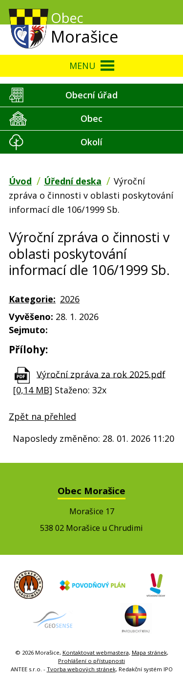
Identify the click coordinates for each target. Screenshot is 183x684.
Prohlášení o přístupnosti (91, 660)
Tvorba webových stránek (81, 669)
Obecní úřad (91, 95)
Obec (91, 118)
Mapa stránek (149, 652)
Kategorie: (32, 299)
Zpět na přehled (42, 416)
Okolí (91, 142)
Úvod (20, 181)
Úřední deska (73, 181)
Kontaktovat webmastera (95, 652)
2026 (70, 299)
